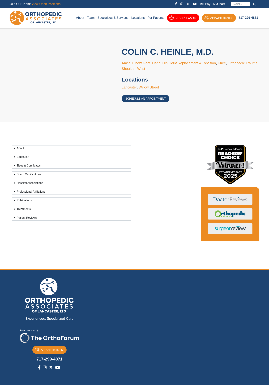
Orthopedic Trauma (243, 63)
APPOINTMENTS (218, 17)
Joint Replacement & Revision (192, 63)
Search (254, 4)
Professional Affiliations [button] (31, 191)
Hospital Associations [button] (30, 182)
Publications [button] (24, 200)
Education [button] (23, 156)
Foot (146, 63)
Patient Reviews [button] (27, 217)
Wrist (141, 69)
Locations (138, 17)
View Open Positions (46, 4)
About (80, 17)
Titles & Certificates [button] (29, 165)
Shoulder (128, 69)
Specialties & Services (112, 17)
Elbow (136, 63)
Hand (156, 63)
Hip (165, 63)
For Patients (155, 17)
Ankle (126, 63)
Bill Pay (205, 4)
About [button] (20, 148)
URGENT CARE (182, 17)
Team (91, 17)
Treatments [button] (24, 209)
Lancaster (129, 87)
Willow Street (149, 87)
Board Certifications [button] (29, 174)
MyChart (219, 4)
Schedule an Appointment (145, 98)
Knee (222, 63)
